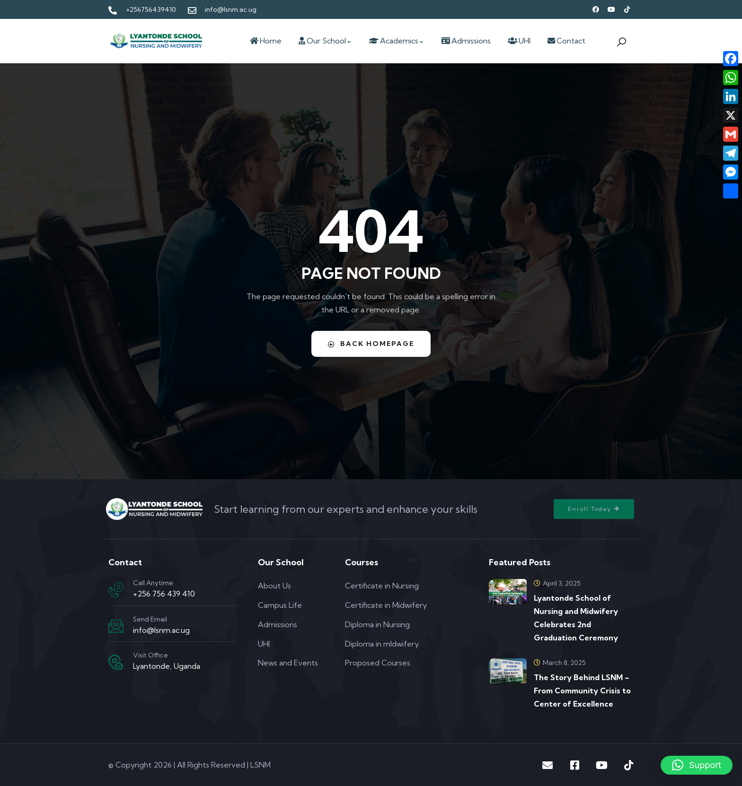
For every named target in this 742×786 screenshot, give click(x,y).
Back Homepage (371, 343)
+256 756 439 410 (164, 593)
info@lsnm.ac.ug (161, 630)
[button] (697, 765)
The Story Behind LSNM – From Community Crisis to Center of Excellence (582, 690)
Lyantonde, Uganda (166, 666)
